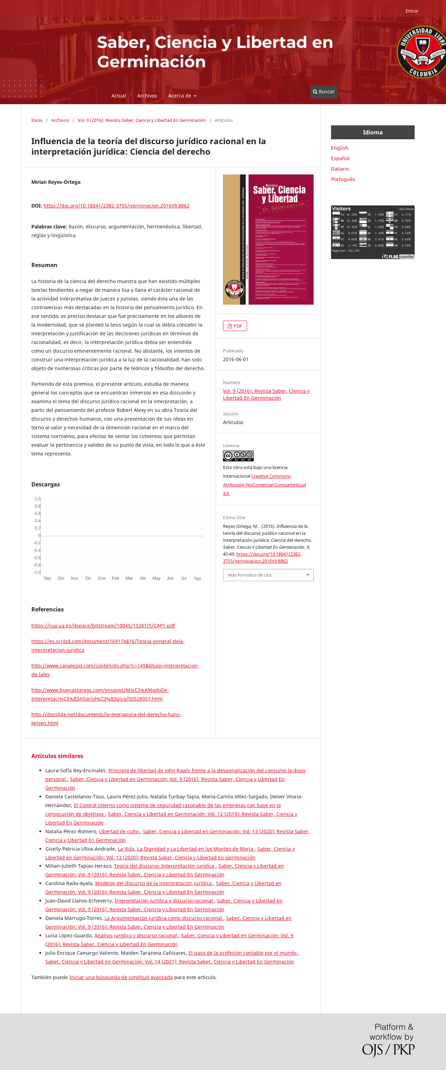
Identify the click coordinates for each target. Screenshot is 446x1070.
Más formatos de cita (249, 575)
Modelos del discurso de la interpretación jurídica (154, 883)
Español (340, 158)
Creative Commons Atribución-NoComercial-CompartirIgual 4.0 (264, 485)
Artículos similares (57, 756)
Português (343, 179)
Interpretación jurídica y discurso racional (164, 900)
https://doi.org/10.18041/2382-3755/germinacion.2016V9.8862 (117, 205)
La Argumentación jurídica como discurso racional (164, 918)
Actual (119, 95)
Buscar (324, 91)
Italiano (340, 168)
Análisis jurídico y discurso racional (136, 935)
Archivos (147, 95)
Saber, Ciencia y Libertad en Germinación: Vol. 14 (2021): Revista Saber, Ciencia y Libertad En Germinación (169, 961)
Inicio (37, 120)
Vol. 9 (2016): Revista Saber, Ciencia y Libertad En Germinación (142, 120)
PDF (237, 326)
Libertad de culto (119, 831)
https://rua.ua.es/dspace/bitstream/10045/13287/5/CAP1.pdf (103, 625)
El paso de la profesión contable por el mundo (243, 953)
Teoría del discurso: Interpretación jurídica (165, 865)
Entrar (412, 11)
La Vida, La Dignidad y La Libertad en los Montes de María (186, 848)
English (339, 148)
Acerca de (180, 95)
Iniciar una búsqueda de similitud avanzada (121, 977)
